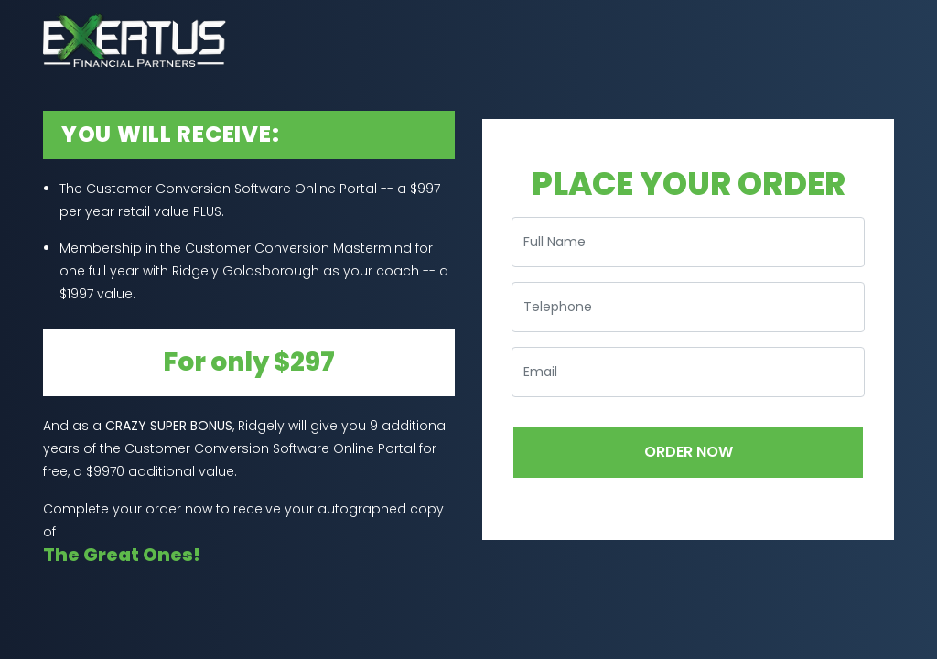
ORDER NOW (688, 451)
